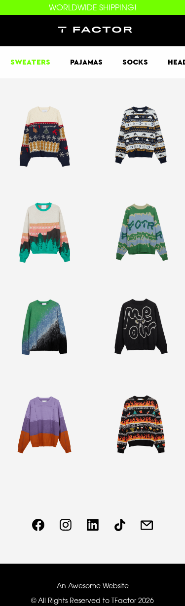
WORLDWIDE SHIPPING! (93, 7)
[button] (16, 30)
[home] (92, 30)
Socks (135, 62)
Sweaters (30, 62)
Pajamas (86, 62)
